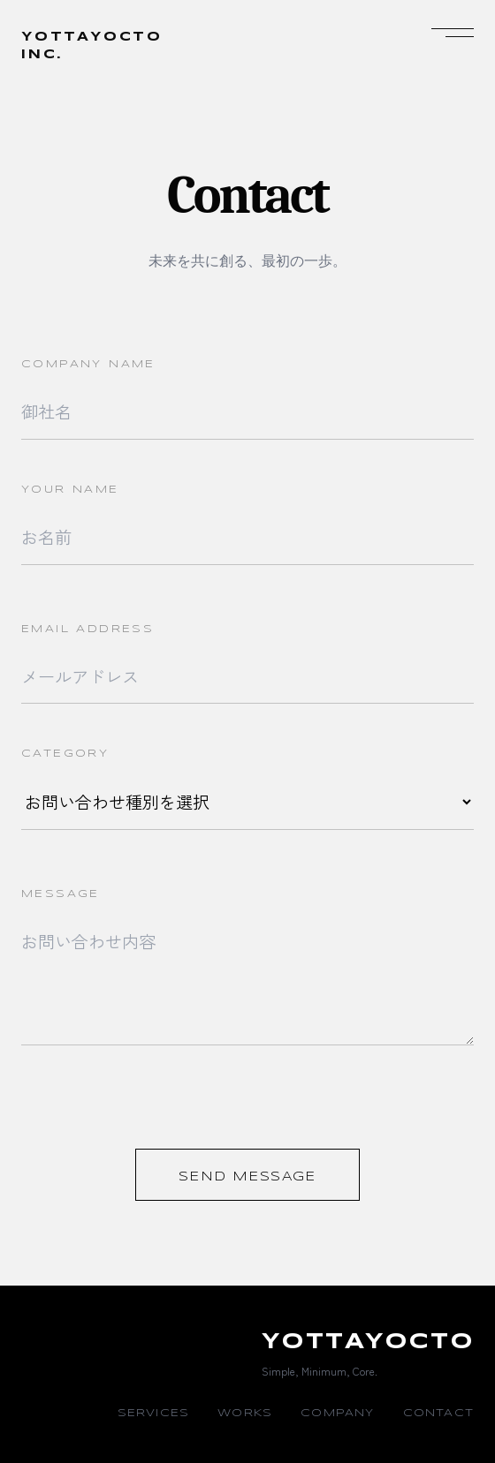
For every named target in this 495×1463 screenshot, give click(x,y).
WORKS (244, 1413)
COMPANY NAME (88, 364)
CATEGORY (65, 753)
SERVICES (154, 1413)
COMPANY (337, 1413)
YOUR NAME (70, 489)
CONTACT (438, 1413)
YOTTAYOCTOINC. (92, 46)
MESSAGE (60, 894)
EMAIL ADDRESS (87, 629)
